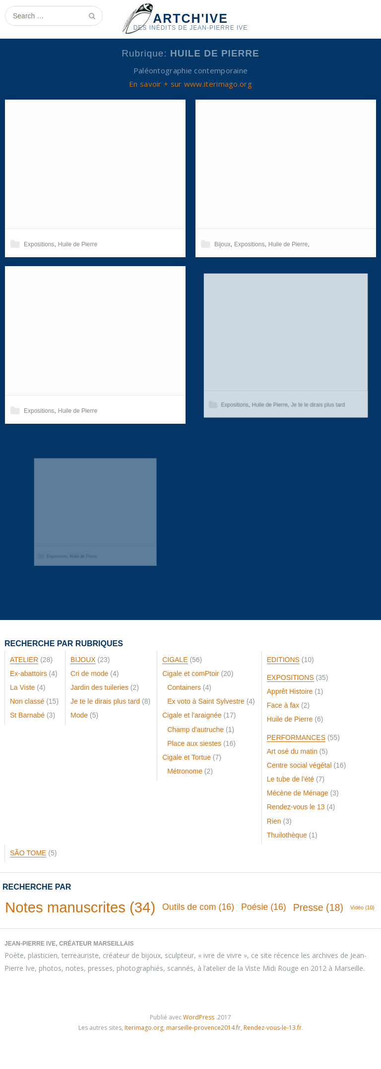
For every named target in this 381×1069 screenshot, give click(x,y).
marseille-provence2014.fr (203, 1027)
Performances (296, 737)
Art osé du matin (292, 751)
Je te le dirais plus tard (313, 396)
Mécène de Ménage (297, 793)
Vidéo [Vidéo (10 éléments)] (362, 907)
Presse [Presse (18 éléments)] (318, 907)
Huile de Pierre (77, 244)
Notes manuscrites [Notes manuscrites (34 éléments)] (80, 907)
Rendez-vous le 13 (296, 807)
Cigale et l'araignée (191, 715)
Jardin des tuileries (99, 687)
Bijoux (222, 244)
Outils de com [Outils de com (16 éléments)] (198, 907)
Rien (274, 821)
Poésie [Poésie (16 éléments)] (263, 907)
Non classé (27, 701)
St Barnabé (27, 715)
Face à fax (283, 705)
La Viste (22, 687)
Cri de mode (89, 673)
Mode (79, 715)
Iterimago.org (144, 1027)
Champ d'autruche (195, 729)
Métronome (184, 771)
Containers (184, 687)
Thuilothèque (287, 835)
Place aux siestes (194, 743)
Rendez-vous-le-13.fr (273, 1027)
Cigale (175, 660)
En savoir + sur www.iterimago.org (190, 84)
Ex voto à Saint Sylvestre (206, 701)
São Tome (28, 853)
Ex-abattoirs (28, 673)
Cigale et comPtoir (190, 673)
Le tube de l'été (290, 779)
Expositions (39, 244)
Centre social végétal (299, 765)
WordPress (198, 1017)
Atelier (24, 660)
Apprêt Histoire (290, 691)
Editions (283, 660)
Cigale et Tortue (186, 757)
